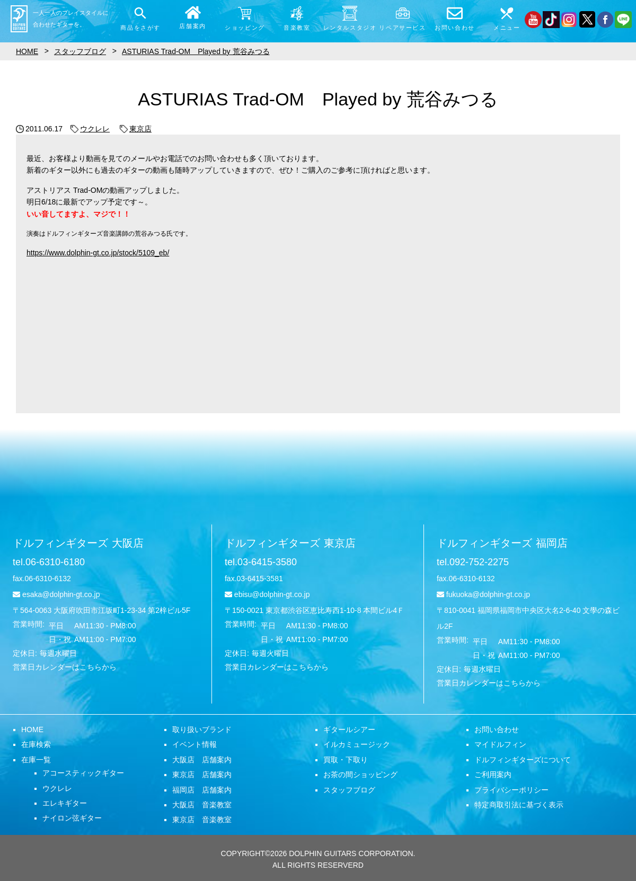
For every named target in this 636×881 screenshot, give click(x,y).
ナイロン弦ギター (72, 818)
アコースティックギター (83, 773)
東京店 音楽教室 (202, 819)
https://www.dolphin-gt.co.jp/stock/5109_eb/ (97, 252)
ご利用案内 (492, 774)
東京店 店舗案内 (202, 774)
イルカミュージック (356, 744)
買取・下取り (345, 759)
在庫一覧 (36, 759)
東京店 (136, 128)
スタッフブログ (349, 790)
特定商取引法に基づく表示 (518, 804)
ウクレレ (90, 128)
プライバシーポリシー (511, 790)
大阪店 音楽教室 (202, 804)
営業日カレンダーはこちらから (65, 667)
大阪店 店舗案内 (202, 759)
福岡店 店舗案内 (202, 790)
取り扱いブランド (202, 729)
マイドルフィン (500, 744)
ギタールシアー (349, 729)
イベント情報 (194, 744)
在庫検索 (36, 744)
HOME (32, 729)
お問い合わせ (496, 729)
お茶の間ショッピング (360, 774)
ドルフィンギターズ (78, 543)
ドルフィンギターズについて (522, 759)
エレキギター (64, 803)
